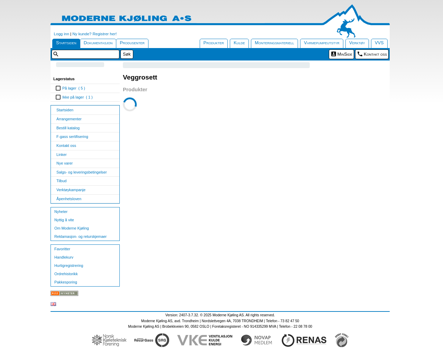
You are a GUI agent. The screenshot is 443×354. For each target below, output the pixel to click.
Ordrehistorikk (66, 274)
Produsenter (132, 42)
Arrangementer (69, 119)
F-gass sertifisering (72, 136)
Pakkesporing (65, 282)
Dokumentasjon (98, 42)
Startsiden (66, 42)
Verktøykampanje (70, 190)
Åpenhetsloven (68, 199)
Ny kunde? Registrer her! (94, 34)
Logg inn (61, 34)
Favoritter (62, 249)
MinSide (344, 54)
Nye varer (64, 163)
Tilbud (61, 181)
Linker (61, 154)
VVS (379, 42)
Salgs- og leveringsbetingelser (81, 172)
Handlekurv (63, 257)
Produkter (214, 42)
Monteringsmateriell (274, 42)
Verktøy (357, 42)
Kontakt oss (375, 54)
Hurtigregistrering (68, 265)
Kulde (239, 42)
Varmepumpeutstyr (322, 42)
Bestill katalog (68, 128)
